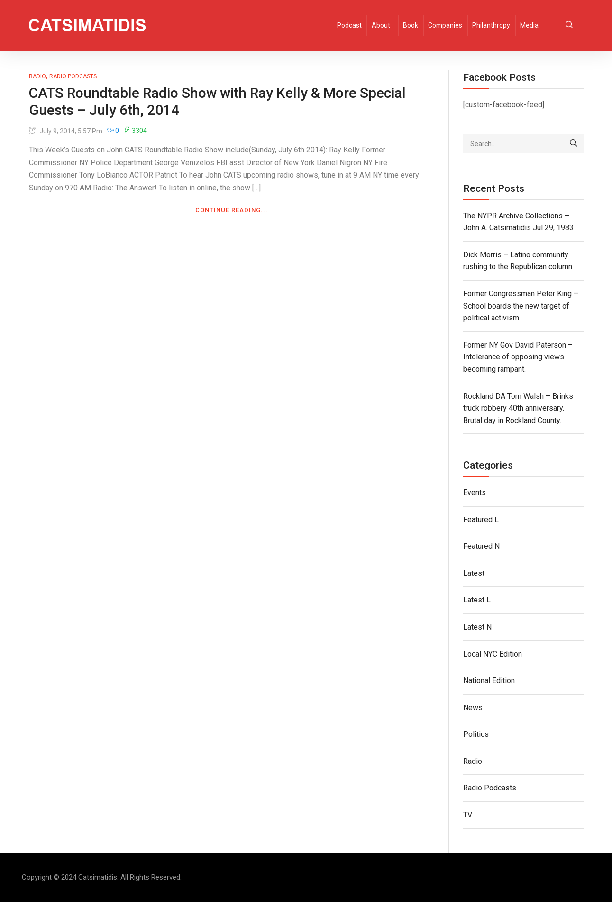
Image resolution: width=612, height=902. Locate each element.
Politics (476, 734)
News (473, 707)
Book (410, 25)
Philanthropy (491, 25)
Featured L (481, 519)
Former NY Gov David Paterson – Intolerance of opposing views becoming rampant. (518, 357)
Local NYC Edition (492, 653)
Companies (445, 25)
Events (474, 492)
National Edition (489, 680)
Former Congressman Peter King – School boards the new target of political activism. (520, 305)
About (381, 25)
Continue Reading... (231, 210)
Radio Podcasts (73, 76)
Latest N (477, 626)
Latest (473, 573)
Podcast (349, 25)
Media (529, 25)
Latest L (477, 599)
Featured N (481, 546)
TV (467, 814)
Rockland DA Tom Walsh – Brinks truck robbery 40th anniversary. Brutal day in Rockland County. (518, 408)
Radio (37, 76)
